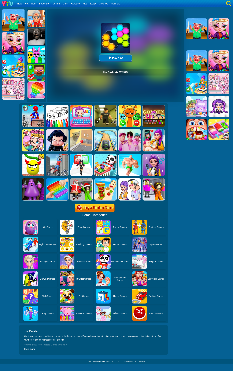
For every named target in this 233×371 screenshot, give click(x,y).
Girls (65, 3)
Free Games (93, 361)
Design (56, 3)
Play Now (115, 58)
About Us (115, 361)
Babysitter (44, 3)
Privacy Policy (104, 361)
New (19, 3)
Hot (26, 3)
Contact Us (125, 361)
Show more (29, 349)
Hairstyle (75, 3)
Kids (85, 3)
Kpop (93, 3)
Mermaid (115, 3)
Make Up (103, 3)
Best (33, 3)
